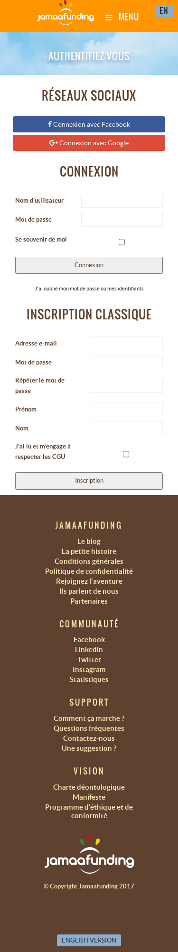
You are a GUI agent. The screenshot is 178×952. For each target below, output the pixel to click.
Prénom (26, 409)
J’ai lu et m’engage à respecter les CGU (43, 451)
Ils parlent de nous (89, 591)
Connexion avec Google (89, 143)
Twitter (89, 659)
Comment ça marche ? (89, 718)
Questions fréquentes (89, 728)
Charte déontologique (89, 787)
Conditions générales (89, 561)
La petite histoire (89, 551)
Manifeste (89, 797)
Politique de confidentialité (89, 571)
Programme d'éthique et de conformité (89, 811)
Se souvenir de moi (41, 239)
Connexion (89, 265)
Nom (21, 428)
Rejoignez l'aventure (89, 581)
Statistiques (89, 679)
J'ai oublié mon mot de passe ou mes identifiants (89, 288)
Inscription (89, 480)
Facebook (89, 639)
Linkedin (89, 649)
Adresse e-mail (36, 343)
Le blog (89, 541)
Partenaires (89, 601)
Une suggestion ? (89, 748)
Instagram (89, 669)
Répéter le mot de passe (40, 385)
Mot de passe (33, 219)
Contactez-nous (89, 738)
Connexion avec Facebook (89, 124)
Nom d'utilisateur (39, 200)
